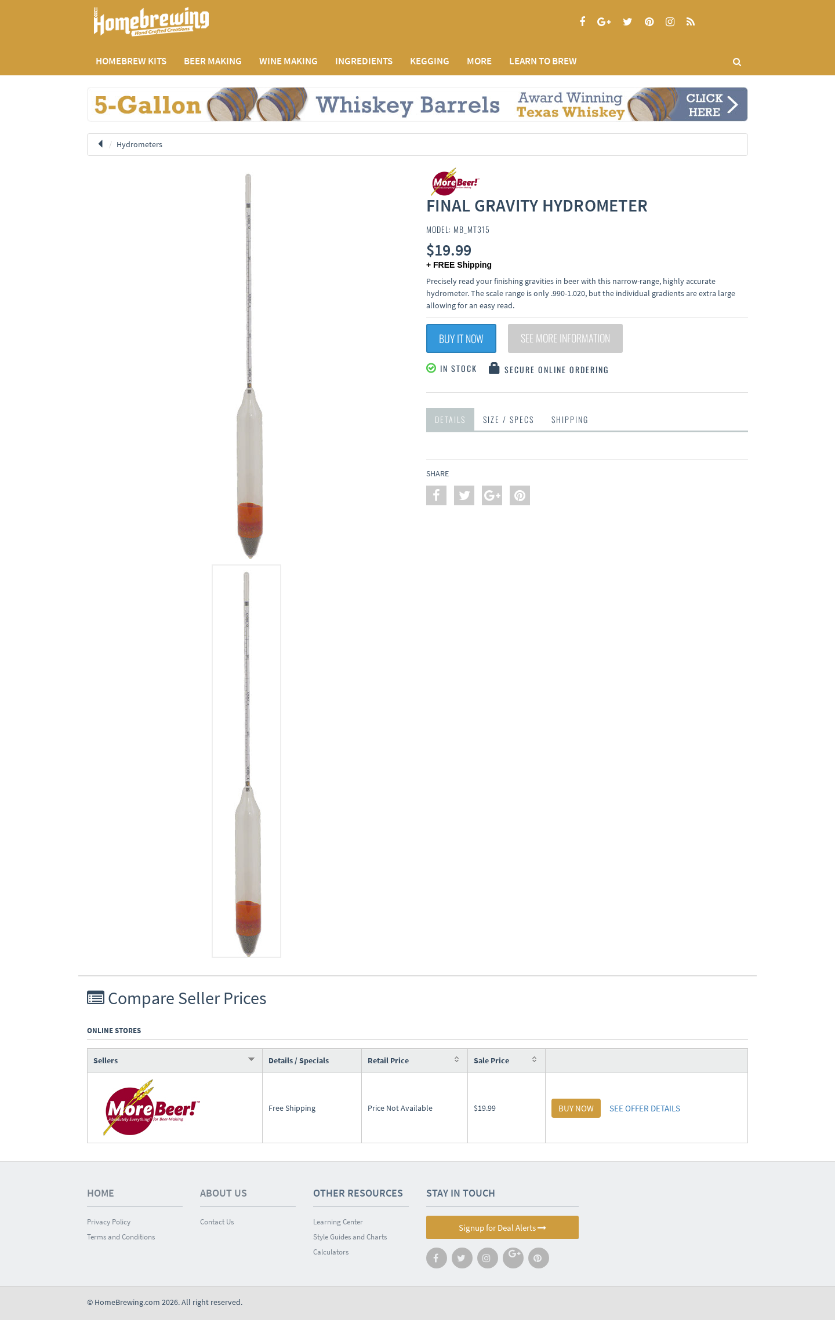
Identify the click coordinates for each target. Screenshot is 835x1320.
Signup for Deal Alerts (502, 1227)
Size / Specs (508, 419)
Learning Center (338, 1222)
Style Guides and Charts (350, 1237)
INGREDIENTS (364, 60)
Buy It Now (461, 338)
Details (450, 419)
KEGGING (429, 60)
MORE (479, 60)
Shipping (570, 419)
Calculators (330, 1252)
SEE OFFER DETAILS (644, 1108)
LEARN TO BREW (543, 60)
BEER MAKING (213, 60)
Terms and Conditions (121, 1237)
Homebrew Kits (131, 60)
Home (100, 1192)
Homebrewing (168, 21)
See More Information (565, 338)
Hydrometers (139, 144)
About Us (223, 1192)
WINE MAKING (288, 60)
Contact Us (217, 1222)
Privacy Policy (108, 1222)
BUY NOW (576, 1108)
